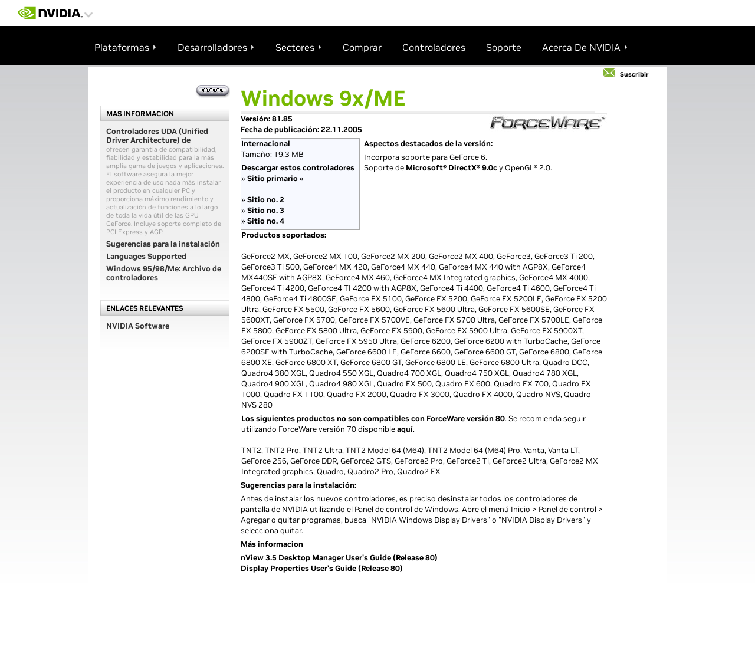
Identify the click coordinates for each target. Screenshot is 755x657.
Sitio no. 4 (265, 221)
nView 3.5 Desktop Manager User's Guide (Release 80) (339, 558)
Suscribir (634, 74)
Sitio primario (272, 178)
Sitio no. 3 (265, 210)
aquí (405, 429)
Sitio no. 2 (265, 200)
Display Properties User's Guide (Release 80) (322, 568)
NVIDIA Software (137, 326)
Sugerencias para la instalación (163, 244)
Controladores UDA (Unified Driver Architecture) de (157, 135)
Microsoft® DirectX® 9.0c (451, 168)
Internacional (265, 144)
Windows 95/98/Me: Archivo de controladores (163, 273)
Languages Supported (146, 256)
